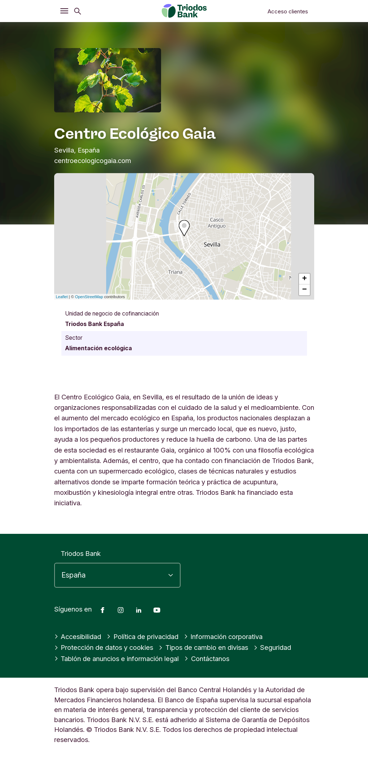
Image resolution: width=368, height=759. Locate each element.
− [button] (304, 289)
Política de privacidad (142, 636)
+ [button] (304, 279)
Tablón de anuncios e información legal (116, 658)
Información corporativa (223, 636)
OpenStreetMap (89, 297)
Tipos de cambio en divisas (203, 647)
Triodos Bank (81, 553)
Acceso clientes (288, 11)
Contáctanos (206, 658)
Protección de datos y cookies (103, 647)
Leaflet (62, 297)
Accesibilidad (77, 636)
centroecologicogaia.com (92, 160)
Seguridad (272, 647)
